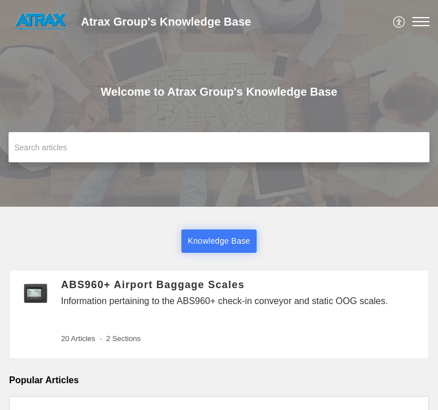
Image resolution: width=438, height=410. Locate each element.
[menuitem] (399, 22)
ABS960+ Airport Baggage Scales (153, 284)
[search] (219, 147)
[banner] (219, 103)
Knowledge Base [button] (219, 240)
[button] (399, 22)
